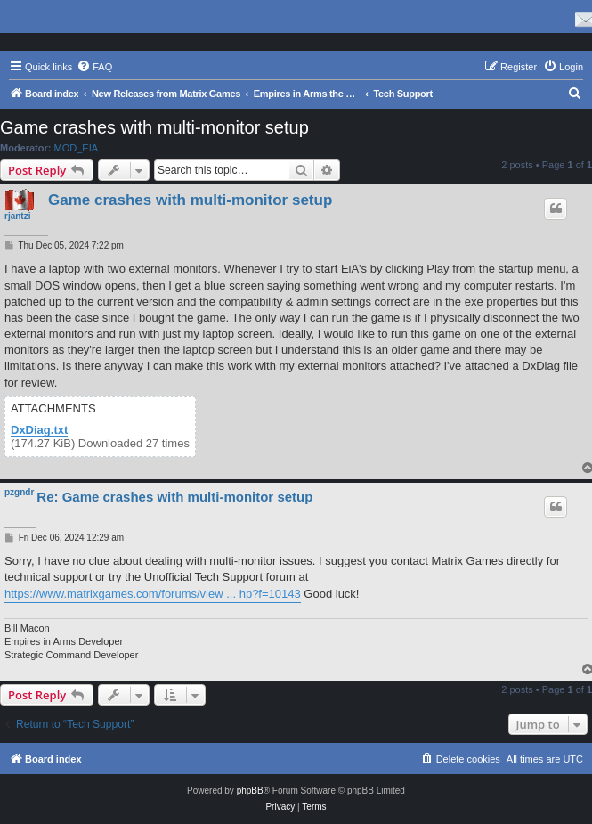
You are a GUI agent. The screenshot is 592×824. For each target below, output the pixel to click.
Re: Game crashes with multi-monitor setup (174, 496)
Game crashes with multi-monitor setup (154, 127)
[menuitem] (94, 67)
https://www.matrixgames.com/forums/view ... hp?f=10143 (152, 593)
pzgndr (19, 492)
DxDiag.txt (39, 430)
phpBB (250, 790)
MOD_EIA (76, 148)
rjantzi (17, 216)
